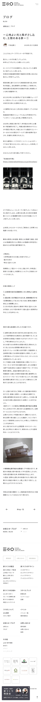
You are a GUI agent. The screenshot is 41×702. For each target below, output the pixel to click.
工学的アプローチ (8, 573)
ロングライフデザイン (26, 573)
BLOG (5, 21)
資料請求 (8, 558)
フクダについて (8, 609)
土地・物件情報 (7, 643)
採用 (21, 632)
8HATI (5, 646)
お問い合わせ (20, 558)
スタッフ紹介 (7, 616)
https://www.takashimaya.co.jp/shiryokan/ (20, 162)
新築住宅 (23, 594)
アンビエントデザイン (26, 578)
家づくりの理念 (8, 566)
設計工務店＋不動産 (9, 570)
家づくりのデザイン (27, 566)
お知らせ (6, 26)
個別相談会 (32, 558)
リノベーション (24, 597)
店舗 (21, 599)
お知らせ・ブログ (9, 623)
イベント (23, 609)
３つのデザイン (25, 570)
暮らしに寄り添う (8, 575)
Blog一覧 (20, 509)
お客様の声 (6, 578)
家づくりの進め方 (8, 599)
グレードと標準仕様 (9, 597)
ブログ (8, 17)
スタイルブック (25, 590)
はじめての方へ (8, 594)
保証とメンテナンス (9, 602)
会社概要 (6, 613)
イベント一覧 (24, 613)
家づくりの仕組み (9, 590)
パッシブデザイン (25, 575)
